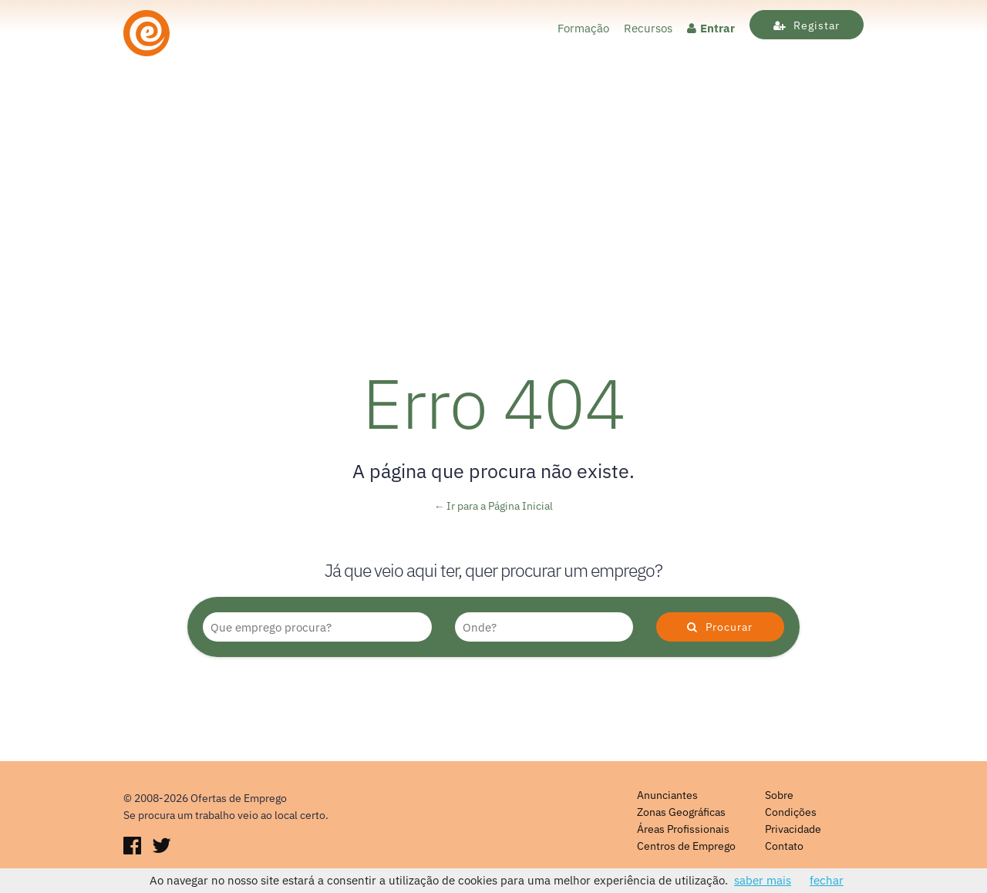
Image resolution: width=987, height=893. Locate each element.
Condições (791, 812)
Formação (583, 28)
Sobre (779, 795)
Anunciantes (667, 795)
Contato (784, 846)
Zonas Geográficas (681, 812)
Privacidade (793, 829)
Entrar (711, 28)
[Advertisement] (493, 224)
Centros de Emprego (686, 846)
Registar (806, 25)
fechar (827, 880)
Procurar (720, 627)
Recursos (648, 28)
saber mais (762, 880)
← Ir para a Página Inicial (494, 506)
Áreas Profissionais (683, 829)
